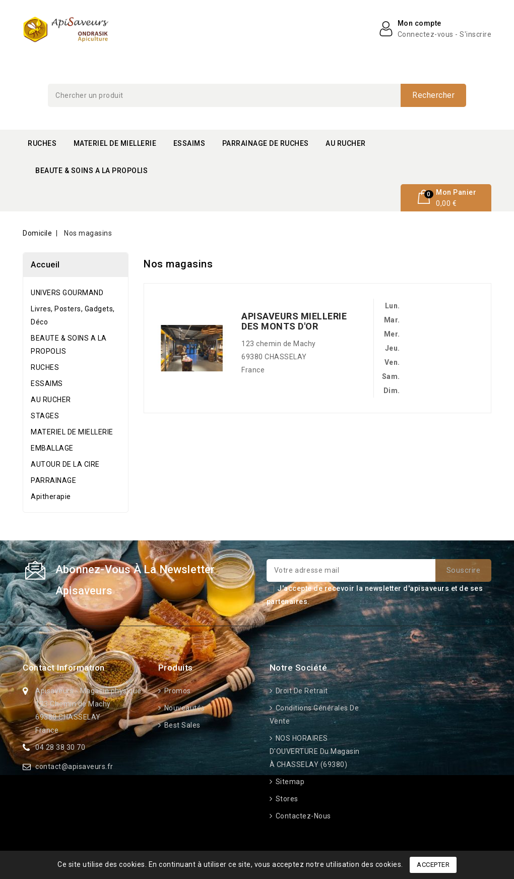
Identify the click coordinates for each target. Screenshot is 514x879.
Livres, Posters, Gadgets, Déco (73, 315)
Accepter (433, 864)
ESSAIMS (189, 143)
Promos (176, 691)
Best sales (181, 725)
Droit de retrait (301, 691)
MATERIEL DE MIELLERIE (115, 143)
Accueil (45, 264)
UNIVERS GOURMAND (67, 293)
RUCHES (42, 143)
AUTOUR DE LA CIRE (65, 464)
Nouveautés (183, 708)
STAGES (45, 416)
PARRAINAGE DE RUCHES (265, 143)
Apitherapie (51, 496)
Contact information (64, 668)
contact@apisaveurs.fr (74, 766)
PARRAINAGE (53, 480)
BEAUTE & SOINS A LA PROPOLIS (91, 171)
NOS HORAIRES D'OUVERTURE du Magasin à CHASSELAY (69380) (315, 751)
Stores (286, 799)
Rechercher (433, 95)
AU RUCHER (346, 143)
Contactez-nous (302, 816)
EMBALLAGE (52, 448)
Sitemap (289, 782)
